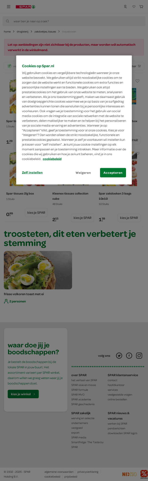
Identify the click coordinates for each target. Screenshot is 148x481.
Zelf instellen (32, 172)
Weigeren (83, 172)
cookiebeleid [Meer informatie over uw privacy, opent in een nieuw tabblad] (52, 158)
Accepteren (112, 172)
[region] (74, 119)
